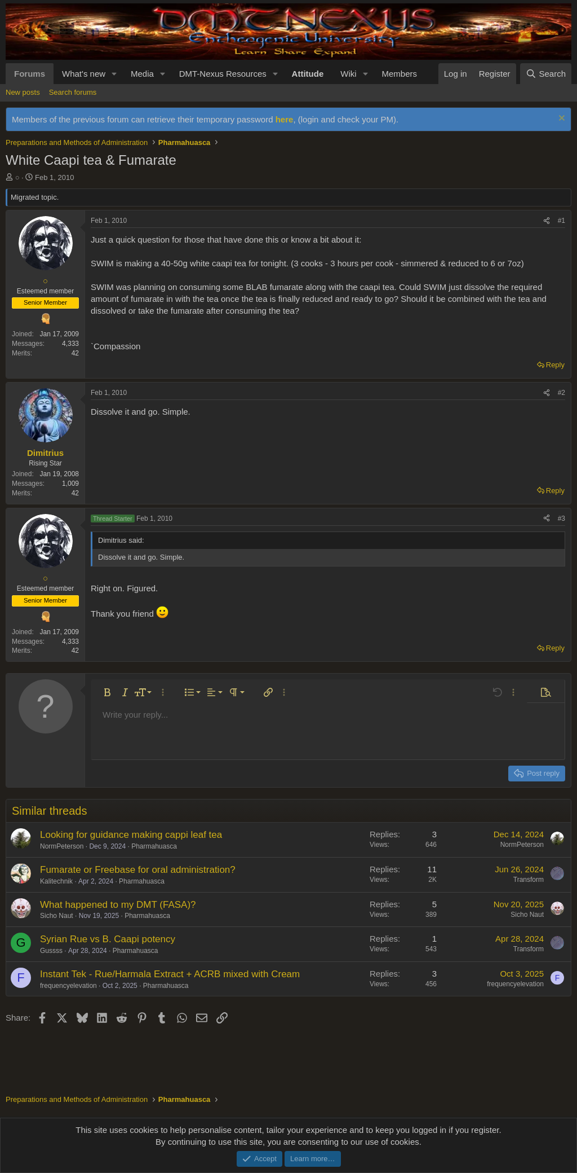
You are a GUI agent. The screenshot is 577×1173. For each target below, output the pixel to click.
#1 (561, 221)
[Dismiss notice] (560, 119)
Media (142, 73)
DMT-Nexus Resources (223, 73)
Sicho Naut (56, 916)
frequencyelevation (68, 986)
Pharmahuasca (154, 846)
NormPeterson (61, 846)
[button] (114, 73)
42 (75, 353)
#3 (561, 518)
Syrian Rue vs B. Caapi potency (107, 939)
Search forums (73, 92)
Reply (555, 365)
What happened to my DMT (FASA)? (118, 904)
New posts (23, 92)
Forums (29, 73)
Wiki (348, 73)
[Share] (546, 220)
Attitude (308, 73)
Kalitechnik (56, 881)
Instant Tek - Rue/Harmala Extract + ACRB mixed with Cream (170, 974)
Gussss (51, 951)
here (285, 119)
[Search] (545, 73)
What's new (83, 73)
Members (399, 73)
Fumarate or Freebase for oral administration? (138, 869)
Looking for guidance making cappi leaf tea (131, 834)
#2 (561, 393)
